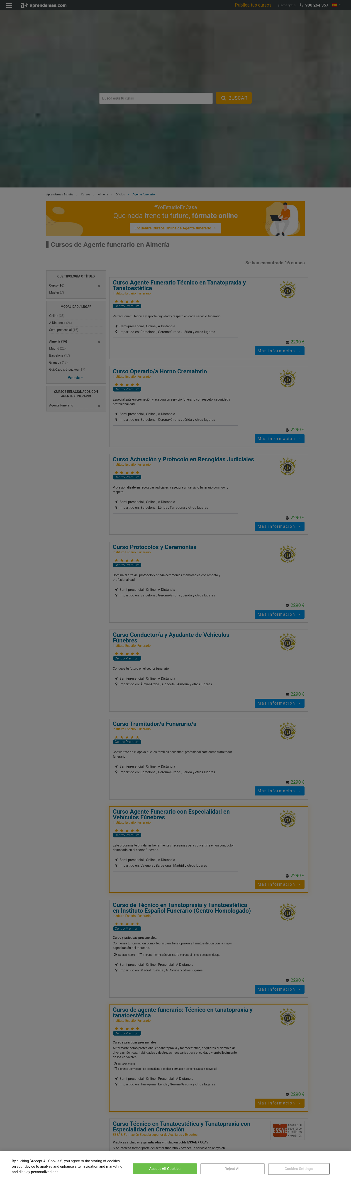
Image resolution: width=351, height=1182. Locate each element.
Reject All (232, 1169)
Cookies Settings (299, 1169)
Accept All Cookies (164, 1169)
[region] (175, 1166)
